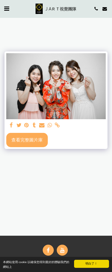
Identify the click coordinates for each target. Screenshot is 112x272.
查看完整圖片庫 (27, 140)
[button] (6, 8)
